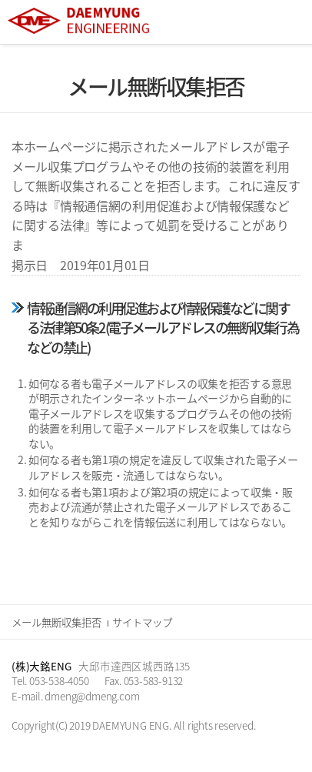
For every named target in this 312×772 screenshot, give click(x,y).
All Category (285, 22)
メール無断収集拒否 (56, 622)
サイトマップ (142, 622)
